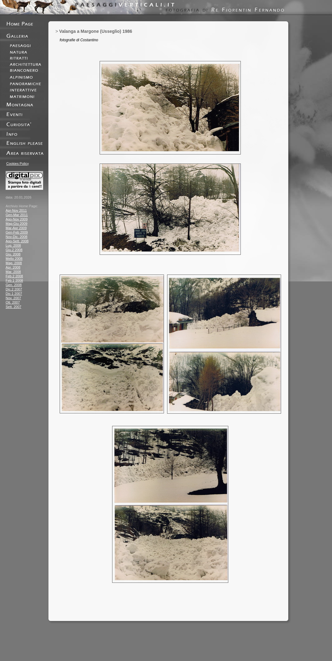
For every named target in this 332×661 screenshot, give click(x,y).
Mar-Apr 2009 (16, 228)
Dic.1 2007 (14, 293)
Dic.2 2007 (14, 289)
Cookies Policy (17, 163)
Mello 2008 (14, 258)
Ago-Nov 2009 (16, 219)
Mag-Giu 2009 (16, 223)
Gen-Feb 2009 (17, 232)
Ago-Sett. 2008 (17, 241)
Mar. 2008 (13, 272)
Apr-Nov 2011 (16, 210)
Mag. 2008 (14, 263)
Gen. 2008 (14, 285)
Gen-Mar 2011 (17, 215)
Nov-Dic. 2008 (16, 237)
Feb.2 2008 (14, 276)
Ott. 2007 (13, 302)
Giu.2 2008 (14, 250)
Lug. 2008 (13, 245)
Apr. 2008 (13, 267)
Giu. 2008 (13, 254)
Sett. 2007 (13, 307)
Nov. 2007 (13, 298)
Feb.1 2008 (14, 280)
